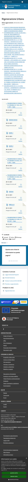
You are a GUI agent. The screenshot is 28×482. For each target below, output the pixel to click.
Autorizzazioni (7, 386)
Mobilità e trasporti (8, 369)
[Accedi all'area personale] (22, 2)
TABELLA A (15, 84)
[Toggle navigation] (3, 6)
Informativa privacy (8, 455)
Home (3, 13)
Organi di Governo (7, 336)
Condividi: (5, 235)
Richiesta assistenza (8, 443)
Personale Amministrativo (9, 348)
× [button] (26, 458)
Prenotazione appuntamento (10, 436)
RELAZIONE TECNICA (18, 54)
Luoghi (5, 404)
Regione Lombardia (7, 2)
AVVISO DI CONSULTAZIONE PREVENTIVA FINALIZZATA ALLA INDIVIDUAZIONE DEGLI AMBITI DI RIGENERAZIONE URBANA (15, 29)
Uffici (4, 341)
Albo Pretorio (6, 452)
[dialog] (14, 469)
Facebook (5, 237)
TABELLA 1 (7, 56)
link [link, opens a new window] (6, 470)
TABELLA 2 (14, 56)
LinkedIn (12, 239)
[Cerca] (25, 6)
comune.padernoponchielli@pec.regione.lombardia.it (14, 427)
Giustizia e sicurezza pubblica (10, 376)
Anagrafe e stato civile (9, 357)
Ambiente (5, 381)
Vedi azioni (4, 243)
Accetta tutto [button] (14, 473)
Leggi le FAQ (6, 440)
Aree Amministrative (8, 338)
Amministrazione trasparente (10, 450)
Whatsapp (18, 237)
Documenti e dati (7, 350)
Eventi (5, 407)
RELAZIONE (7, 84)
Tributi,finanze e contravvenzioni (11, 379)
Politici (5, 345)
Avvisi (4, 398)
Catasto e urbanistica (8, 367)
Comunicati (6, 395)
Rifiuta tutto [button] (14, 476)
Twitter (11, 237)
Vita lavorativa (7, 362)
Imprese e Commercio (8, 364)
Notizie (5, 393)
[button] (14, 479)
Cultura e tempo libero (9, 360)
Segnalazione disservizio (9, 438)
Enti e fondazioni (7, 343)
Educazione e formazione (9, 374)
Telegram (5, 239)
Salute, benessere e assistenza (11, 383)
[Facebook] (3, 329)
